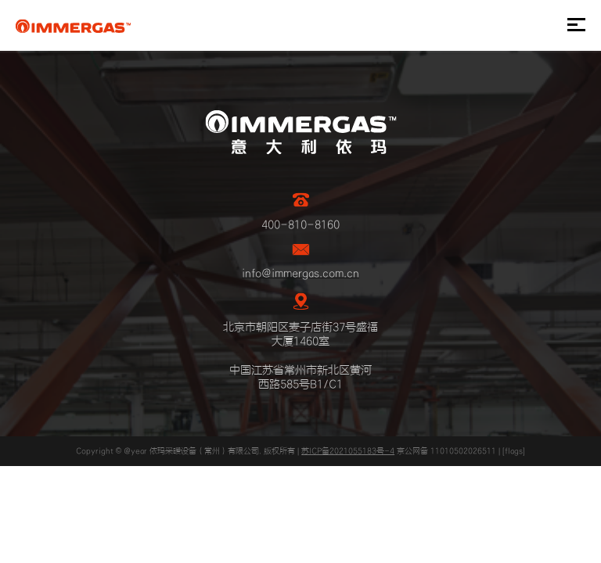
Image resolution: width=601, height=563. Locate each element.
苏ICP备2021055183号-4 (347, 451)
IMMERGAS (73, 26)
